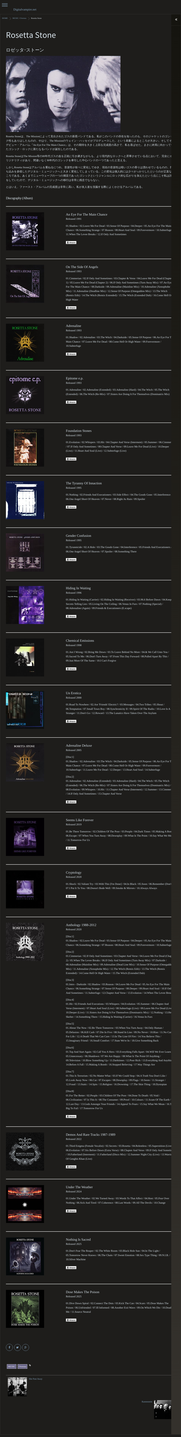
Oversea (22, 1365)
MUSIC (11, 1365)
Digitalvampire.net (24, 9)
